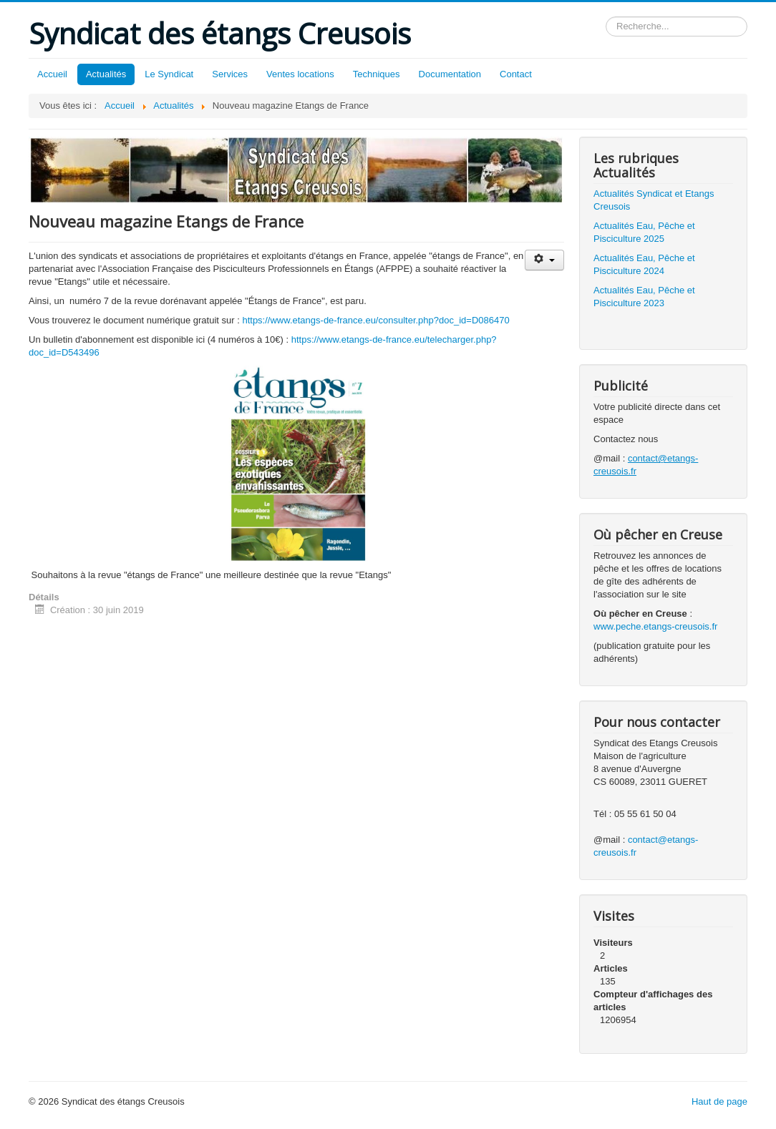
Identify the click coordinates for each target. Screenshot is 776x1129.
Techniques (376, 74)
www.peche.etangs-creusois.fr (655, 626)
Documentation (450, 74)
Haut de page (719, 1101)
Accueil (52, 74)
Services (230, 74)
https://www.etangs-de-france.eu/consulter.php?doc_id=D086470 (375, 320)
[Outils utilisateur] (544, 260)
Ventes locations (300, 74)
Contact (516, 74)
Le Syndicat (169, 74)
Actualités (106, 74)
